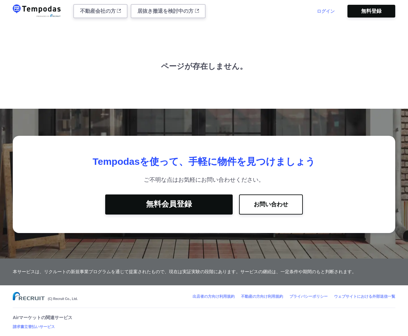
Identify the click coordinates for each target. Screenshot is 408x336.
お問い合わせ (271, 204)
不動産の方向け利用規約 (262, 296)
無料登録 (371, 11)
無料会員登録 (169, 204)
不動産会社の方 (100, 11)
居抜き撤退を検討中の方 (168, 11)
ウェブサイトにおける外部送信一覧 (364, 296)
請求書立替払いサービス (34, 327)
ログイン (326, 11)
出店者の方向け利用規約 (214, 296)
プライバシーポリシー (308, 296)
